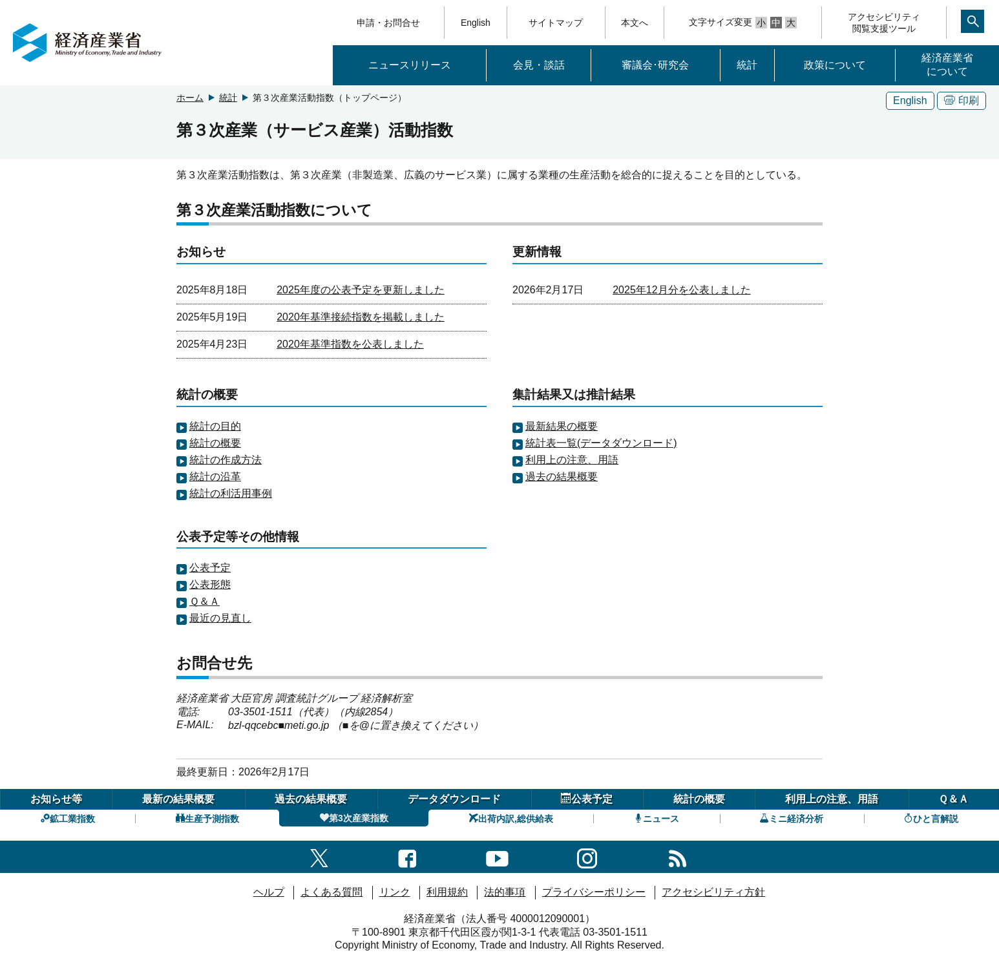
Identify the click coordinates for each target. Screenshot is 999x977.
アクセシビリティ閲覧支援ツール (884, 23)
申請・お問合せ (388, 22)
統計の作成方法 (225, 459)
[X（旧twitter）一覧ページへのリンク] (319, 856)
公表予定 (210, 567)
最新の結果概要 (178, 798)
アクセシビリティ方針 (713, 892)
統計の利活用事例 (230, 493)
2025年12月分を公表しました (681, 289)
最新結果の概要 (561, 426)
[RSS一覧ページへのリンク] (677, 856)
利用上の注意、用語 (571, 459)
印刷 (961, 100)
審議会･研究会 (655, 64)
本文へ (634, 22)
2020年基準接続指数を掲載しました (361, 316)
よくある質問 (331, 892)
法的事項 (504, 892)
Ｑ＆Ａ (204, 601)
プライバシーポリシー (594, 892)
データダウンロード (454, 798)
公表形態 (210, 584)
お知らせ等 (56, 798)
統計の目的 (215, 426)
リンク (394, 892)
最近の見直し (220, 618)
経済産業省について (947, 64)
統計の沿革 (215, 476)
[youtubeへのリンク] (497, 856)
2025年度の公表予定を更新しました (361, 289)
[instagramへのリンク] (587, 856)
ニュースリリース (409, 64)
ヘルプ (268, 892)
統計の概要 (215, 442)
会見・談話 (539, 64)
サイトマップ (556, 22)
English (475, 22)
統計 (747, 64)
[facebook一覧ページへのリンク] (407, 856)
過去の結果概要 (561, 476)
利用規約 (447, 892)
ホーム (190, 97)
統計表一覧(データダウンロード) (601, 442)
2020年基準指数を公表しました (350, 344)
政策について (835, 64)
